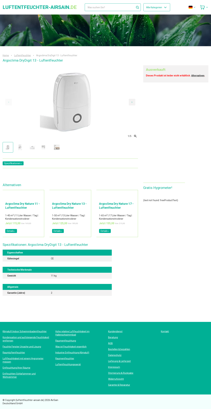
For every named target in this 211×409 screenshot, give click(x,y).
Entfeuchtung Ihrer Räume (16, 367)
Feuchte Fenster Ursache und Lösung (22, 346)
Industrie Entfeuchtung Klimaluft (72, 352)
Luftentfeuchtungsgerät (68, 364)
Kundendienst (115, 331)
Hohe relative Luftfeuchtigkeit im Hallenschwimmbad (72, 333)
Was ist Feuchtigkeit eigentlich (71, 346)
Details (11, 231)
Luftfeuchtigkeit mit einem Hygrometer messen (23, 360)
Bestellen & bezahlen (119, 349)
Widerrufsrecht (116, 379)
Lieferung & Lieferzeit (119, 361)
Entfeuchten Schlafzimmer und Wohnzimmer (19, 375)
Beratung (113, 337)
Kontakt (165, 331)
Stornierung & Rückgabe (120, 373)
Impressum (114, 367)
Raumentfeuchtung (65, 340)
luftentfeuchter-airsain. (40, 7)
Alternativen (197, 75)
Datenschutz (114, 355)
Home (6, 55)
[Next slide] (132, 102)
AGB (110, 343)
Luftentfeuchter (22, 55)
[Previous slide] (8, 102)
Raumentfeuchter (64, 358)
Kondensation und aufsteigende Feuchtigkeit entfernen (26, 339)
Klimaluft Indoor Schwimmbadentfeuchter (25, 331)
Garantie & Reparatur (119, 385)
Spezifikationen (13, 163)
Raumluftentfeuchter (14, 352)
